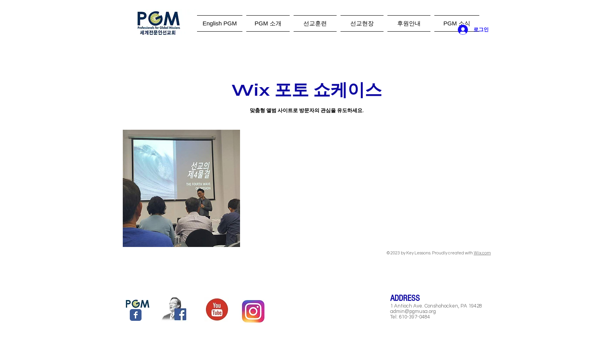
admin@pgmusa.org (413, 311)
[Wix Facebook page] (136, 315)
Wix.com (482, 253)
